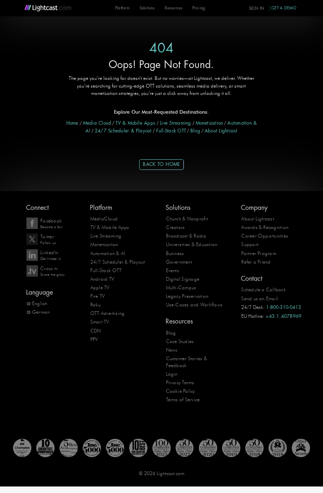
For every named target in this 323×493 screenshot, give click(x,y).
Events (172, 270)
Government (179, 261)
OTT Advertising (107, 313)
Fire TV (97, 296)
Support (249, 244)
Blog (195, 131)
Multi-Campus (181, 288)
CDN (95, 330)
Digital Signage (183, 279)
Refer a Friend (256, 261)
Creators (175, 227)
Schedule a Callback (263, 290)
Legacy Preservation (187, 296)
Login (172, 374)
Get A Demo (283, 8)
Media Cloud (97, 123)
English (40, 303)
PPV (94, 339)
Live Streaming (175, 123)
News (172, 350)
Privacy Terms (180, 382)
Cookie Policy (180, 391)
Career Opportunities (264, 236)
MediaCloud (104, 219)
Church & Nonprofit (187, 219)
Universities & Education (192, 244)
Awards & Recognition (264, 227)
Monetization (209, 123)
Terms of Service (183, 400)
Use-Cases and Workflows (194, 305)
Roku (95, 305)
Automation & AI (107, 253)
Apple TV (100, 288)
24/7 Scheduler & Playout (123, 131)
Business (175, 253)
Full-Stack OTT (171, 131)
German (41, 312)
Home (72, 123)
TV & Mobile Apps (135, 123)
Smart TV (99, 322)
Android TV (102, 279)
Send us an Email (259, 298)
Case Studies (180, 341)
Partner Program (258, 253)
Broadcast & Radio (186, 236)
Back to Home (161, 164)
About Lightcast (221, 131)
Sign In (256, 9)
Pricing (197, 9)
